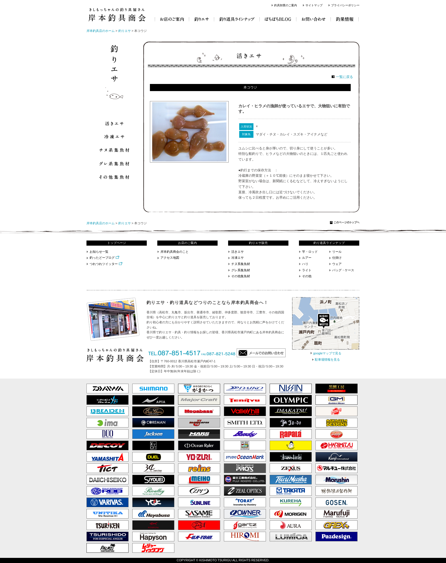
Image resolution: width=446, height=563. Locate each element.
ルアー (306, 257)
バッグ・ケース (343, 270)
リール (337, 251)
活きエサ (237, 251)
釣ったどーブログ (102, 257)
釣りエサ (124, 30)
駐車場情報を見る (327, 359)
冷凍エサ (237, 257)
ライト (306, 270)
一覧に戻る (344, 77)
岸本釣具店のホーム (100, 30)
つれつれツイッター (104, 264)
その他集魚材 (240, 276)
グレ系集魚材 (240, 270)
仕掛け (337, 257)
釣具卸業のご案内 (285, 5)
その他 (306, 276)
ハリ (305, 264)
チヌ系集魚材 (240, 264)
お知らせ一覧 (99, 251)
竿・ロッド (310, 251)
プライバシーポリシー (345, 5)
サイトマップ (314, 5)
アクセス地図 (169, 257)
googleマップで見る (327, 353)
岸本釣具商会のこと (174, 251)
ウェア (337, 264)
